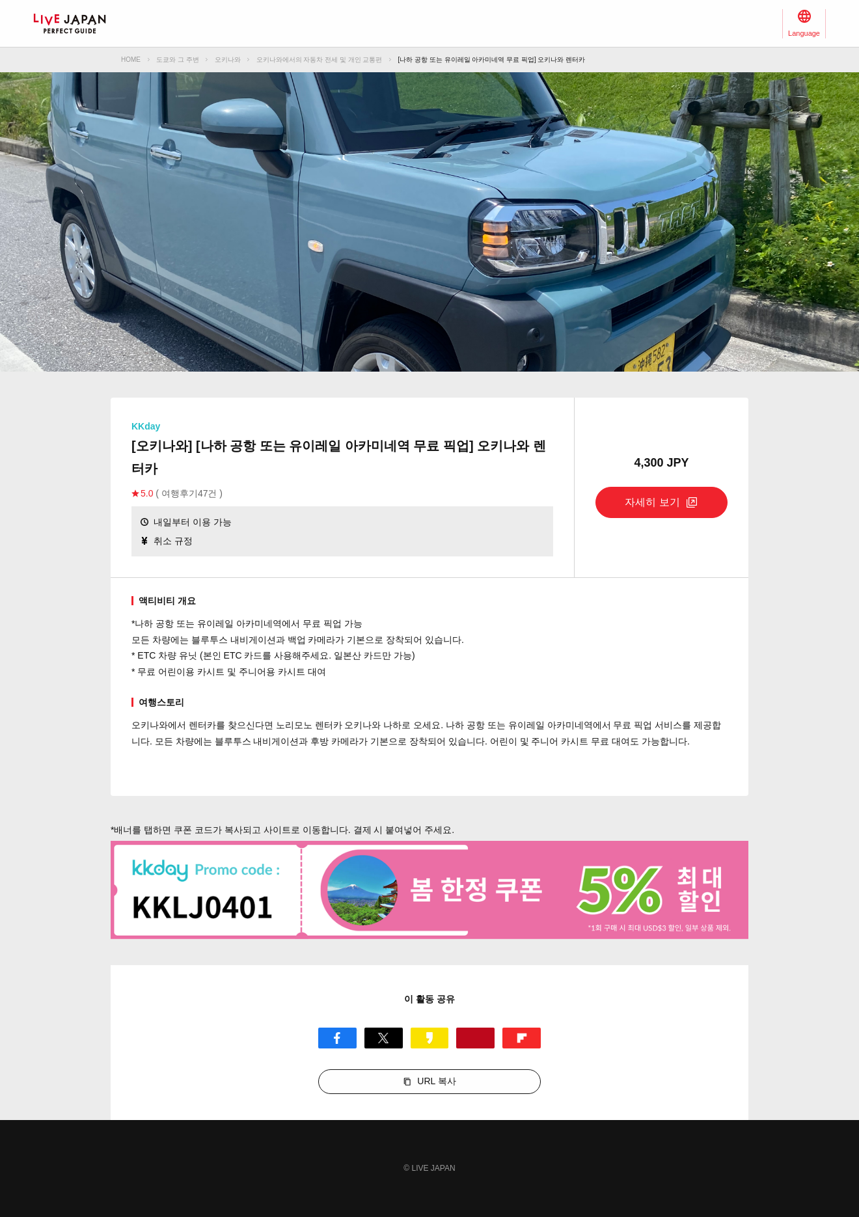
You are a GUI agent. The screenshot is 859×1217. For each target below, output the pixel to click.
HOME (131, 59)
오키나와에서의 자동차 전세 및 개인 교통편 (319, 59)
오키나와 (228, 59)
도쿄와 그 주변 (177, 59)
